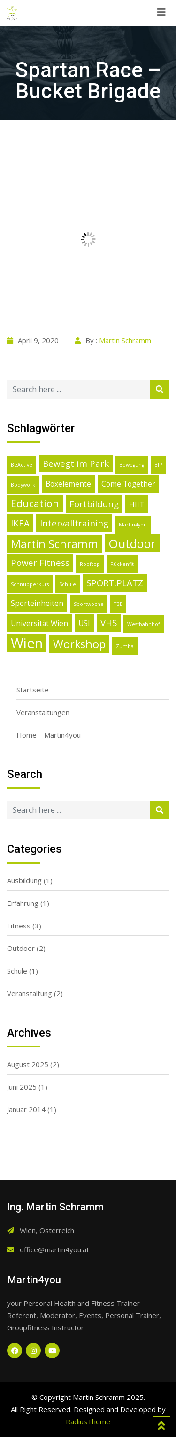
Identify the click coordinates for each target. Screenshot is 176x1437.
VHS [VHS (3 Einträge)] (108, 622)
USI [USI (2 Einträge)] (84, 623)
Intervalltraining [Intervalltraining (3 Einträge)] (74, 523)
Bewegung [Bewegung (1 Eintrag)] (131, 465)
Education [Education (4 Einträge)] (35, 503)
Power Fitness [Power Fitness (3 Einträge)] (40, 562)
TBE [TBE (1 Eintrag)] (118, 604)
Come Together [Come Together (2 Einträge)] (128, 484)
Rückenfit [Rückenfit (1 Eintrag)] (122, 564)
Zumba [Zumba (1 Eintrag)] (125, 646)
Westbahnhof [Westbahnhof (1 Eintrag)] (143, 624)
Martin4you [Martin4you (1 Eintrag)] (133, 524)
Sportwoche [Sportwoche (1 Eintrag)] (89, 604)
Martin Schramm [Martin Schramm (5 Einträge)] (54, 543)
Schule (17, 970)
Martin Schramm (125, 340)
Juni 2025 (22, 1086)
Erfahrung (22, 903)
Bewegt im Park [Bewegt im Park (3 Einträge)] (76, 463)
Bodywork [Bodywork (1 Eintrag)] (23, 484)
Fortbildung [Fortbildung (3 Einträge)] (94, 504)
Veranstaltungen (42, 712)
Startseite (32, 689)
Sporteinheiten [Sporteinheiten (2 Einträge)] (37, 603)
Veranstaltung (29, 993)
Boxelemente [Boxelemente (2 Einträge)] (68, 484)
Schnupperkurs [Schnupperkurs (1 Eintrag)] (30, 584)
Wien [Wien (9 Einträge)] (27, 643)
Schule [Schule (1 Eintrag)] (67, 584)
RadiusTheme (88, 1421)
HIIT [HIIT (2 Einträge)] (136, 504)
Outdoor (21, 948)
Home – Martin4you (48, 734)
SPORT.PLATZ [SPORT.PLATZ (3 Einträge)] (114, 583)
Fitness (19, 925)
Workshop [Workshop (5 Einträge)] (79, 644)
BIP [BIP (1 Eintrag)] (158, 465)
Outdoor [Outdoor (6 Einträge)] (132, 543)
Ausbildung (24, 880)
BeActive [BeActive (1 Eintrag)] (21, 465)
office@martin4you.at (54, 1249)
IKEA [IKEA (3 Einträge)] (20, 523)
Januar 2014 (26, 1109)
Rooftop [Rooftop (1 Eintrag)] (90, 564)
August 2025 (27, 1064)
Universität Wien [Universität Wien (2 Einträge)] (39, 623)
